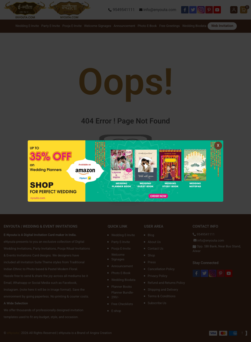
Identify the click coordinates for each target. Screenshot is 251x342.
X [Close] (218, 145)
